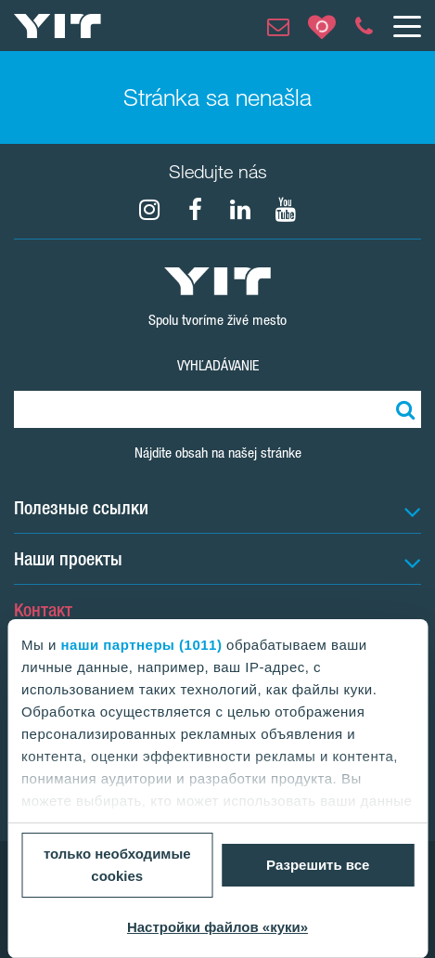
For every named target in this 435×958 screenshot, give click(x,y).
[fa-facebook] (195, 210)
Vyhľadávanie (218, 365)
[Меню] (406, 26)
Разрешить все (317, 865)
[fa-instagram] (149, 210)
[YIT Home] (57, 26)
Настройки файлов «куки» (217, 927)
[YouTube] (286, 210)
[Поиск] (402, 409)
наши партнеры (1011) (142, 645)
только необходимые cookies (117, 865)
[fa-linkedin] (240, 210)
